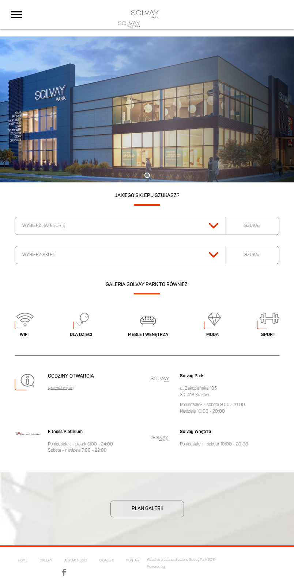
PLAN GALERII (147, 508)
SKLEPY (46, 560)
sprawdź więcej (61, 388)
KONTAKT (133, 560)
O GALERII (106, 560)
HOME (22, 560)
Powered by (156, 566)
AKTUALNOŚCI (75, 560)
